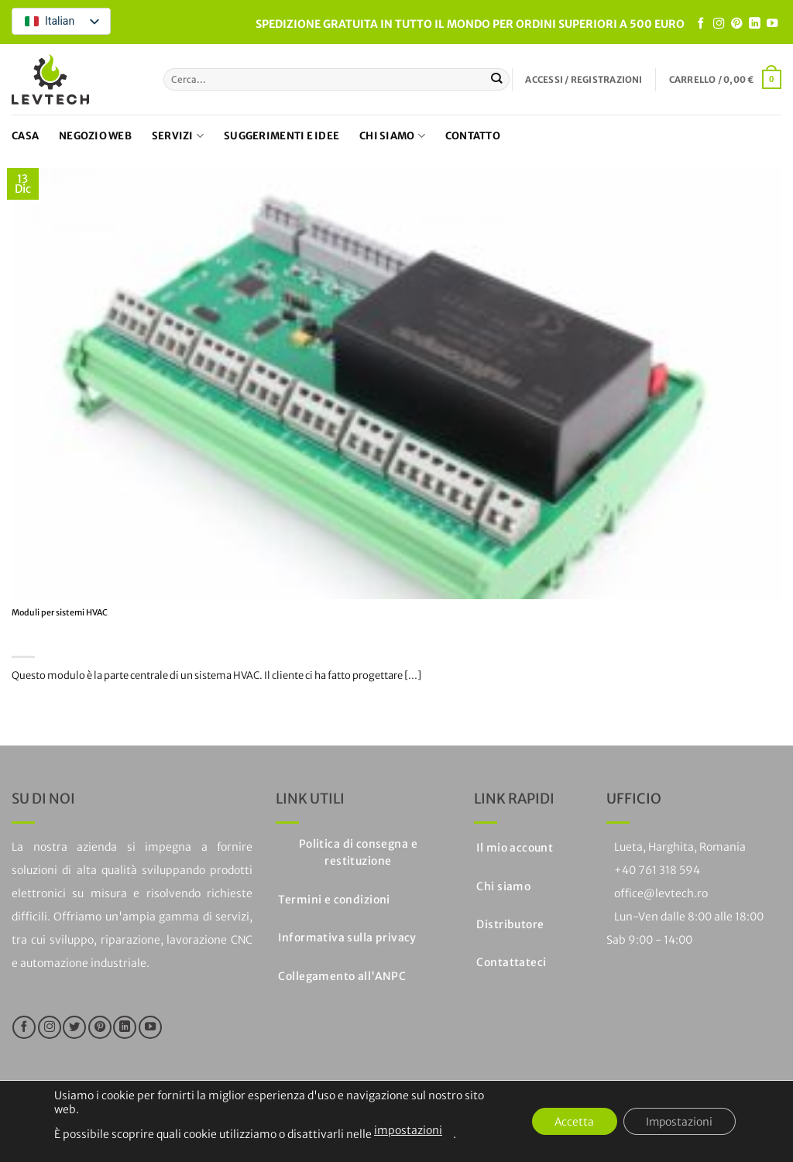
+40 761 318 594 (657, 870)
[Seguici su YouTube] (772, 24)
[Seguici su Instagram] (718, 24)
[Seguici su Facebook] (700, 24)
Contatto (472, 135)
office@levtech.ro (661, 893)
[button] (583, 80)
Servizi (178, 136)
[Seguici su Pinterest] (736, 24)
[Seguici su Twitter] (74, 1027)
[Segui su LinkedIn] (754, 24)
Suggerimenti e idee (281, 135)
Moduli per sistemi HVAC (60, 613)
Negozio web (95, 135)
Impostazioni (678, 1122)
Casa (25, 135)
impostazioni (408, 1130)
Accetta (571, 1122)
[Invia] (497, 79)
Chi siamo (392, 136)
